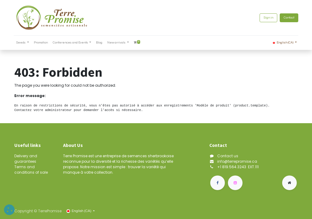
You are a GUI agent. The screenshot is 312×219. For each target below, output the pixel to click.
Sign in (268, 17)
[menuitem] (41, 42)
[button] (9, 209)
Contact (288, 17)
